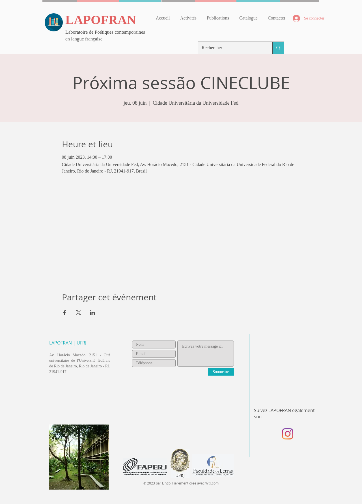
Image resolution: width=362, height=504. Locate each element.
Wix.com (212, 483)
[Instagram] (287, 434)
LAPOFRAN (100, 20)
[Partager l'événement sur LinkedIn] (92, 312)
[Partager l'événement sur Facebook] (64, 312)
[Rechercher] (231, 48)
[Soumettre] (221, 372)
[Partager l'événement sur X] (78, 312)
